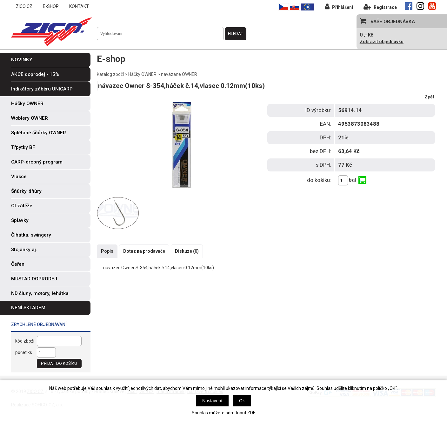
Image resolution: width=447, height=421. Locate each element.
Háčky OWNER (142, 74)
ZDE (251, 412)
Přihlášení (339, 6)
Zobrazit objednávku (382, 41)
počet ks (23, 352)
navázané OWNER (179, 74)
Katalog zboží (110, 74)
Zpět (429, 96)
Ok (242, 400)
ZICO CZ (24, 6)
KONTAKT (79, 6)
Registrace (380, 6)
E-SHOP (51, 6)
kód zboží (24, 341)
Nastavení (212, 400)
